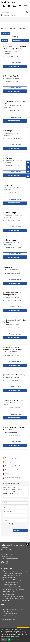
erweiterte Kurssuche (9, 15)
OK (9, 639)
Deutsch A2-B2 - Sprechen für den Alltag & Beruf (14, 48)
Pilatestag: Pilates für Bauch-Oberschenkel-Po (13, 348)
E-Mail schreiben (8, 493)
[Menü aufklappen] (25, 6)
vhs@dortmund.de (12, 558)
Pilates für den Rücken (14, 400)
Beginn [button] (15, 503)
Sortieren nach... (20, 41)
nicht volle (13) (8, 524)
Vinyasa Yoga (10, 213)
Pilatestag (9, 267)
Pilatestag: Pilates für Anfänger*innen (12, 294)
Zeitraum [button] (15, 516)
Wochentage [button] (15, 511)
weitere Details (15, 66)
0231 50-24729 (10, 491)
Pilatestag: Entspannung (15, 375)
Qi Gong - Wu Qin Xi (13, 76)
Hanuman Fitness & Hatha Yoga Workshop (14, 429)
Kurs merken (15, 62)
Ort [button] (15, 507)
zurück (5, 33)
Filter (4, 41)
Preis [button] (15, 520)
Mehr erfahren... (15, 639)
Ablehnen (4, 639)
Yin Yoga (8, 131)
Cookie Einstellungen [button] (8, 619)
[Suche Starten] (27, 12)
